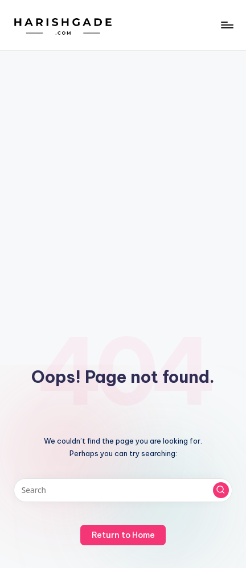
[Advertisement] (123, 179)
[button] (221, 490)
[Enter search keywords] (123, 490)
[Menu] (226, 25)
